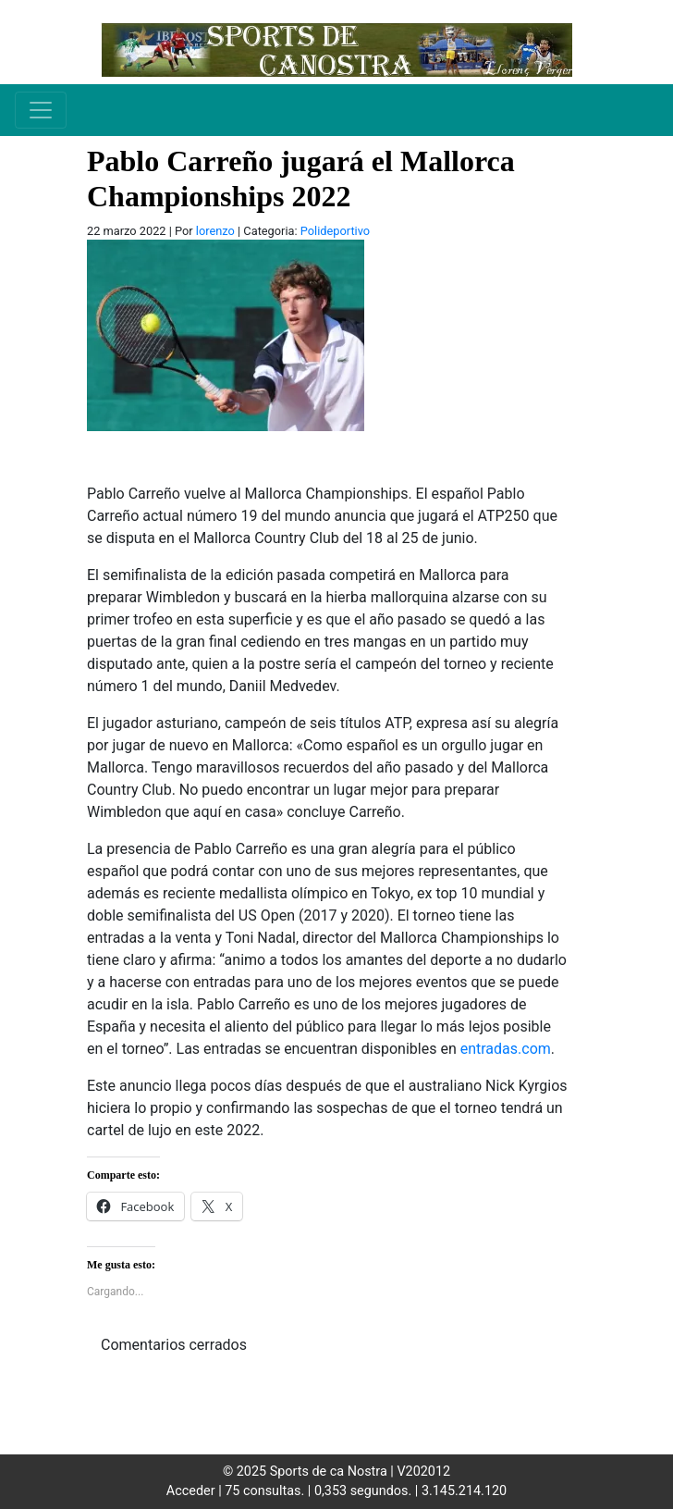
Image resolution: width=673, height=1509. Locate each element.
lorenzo (215, 231)
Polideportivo (335, 231)
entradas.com (505, 1049)
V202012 (423, 1471)
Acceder (190, 1491)
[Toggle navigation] (41, 110)
